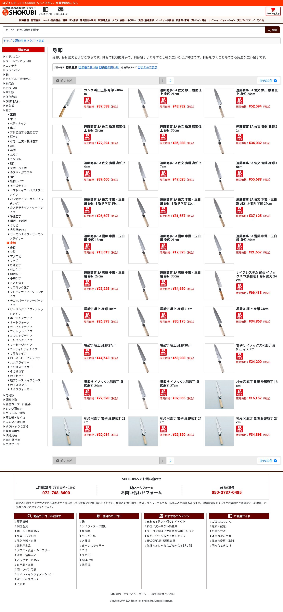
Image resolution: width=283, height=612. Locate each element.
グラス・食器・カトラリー (124, 20)
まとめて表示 (149, 67)
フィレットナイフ (21, 331)
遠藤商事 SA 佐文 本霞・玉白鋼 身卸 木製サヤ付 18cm (104, 201)
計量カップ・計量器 (18, 404)
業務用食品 (104, 20)
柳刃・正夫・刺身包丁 (24, 141)
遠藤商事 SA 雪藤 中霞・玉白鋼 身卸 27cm (104, 274)
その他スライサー (21, 367)
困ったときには (221, 545)
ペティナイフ (18, 123)
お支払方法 (219, 531)
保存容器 (11, 97)
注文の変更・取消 (223, 540)
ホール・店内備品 (52, 20)
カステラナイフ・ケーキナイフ (26, 209)
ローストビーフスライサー (26, 358)
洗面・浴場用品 (146, 20)
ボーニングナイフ (21, 318)
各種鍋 (86, 540)
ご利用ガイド (239, 516)
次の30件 (268, 80)
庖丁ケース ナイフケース (25, 380)
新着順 (73, 67)
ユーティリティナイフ (23, 349)
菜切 (13, 150)
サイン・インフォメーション (221, 20)
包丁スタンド (18, 385)
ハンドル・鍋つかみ (18, 79)
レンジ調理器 (14, 408)
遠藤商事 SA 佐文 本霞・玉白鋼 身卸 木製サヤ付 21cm (180, 201)
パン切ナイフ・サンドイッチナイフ (26, 201)
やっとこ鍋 (89, 536)
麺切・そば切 (18, 221)
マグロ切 (15, 256)
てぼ (84, 550)
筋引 (13, 163)
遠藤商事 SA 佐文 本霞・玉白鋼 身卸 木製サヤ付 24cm (256, 201)
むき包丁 (15, 265)
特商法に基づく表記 (162, 594)
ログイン (7, 3)
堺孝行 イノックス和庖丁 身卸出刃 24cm (103, 383)
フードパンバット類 (18, 61)
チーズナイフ (18, 186)
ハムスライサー (19, 362)
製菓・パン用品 (70, 20)
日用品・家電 (182, 20)
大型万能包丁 (18, 229)
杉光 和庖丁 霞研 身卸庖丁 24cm (180, 420)
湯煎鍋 (86, 565)
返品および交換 (221, 536)
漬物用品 (11, 435)
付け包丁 (15, 269)
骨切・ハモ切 (18, 168)
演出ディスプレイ (246, 20)
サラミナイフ (18, 353)
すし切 (14, 225)
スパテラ (87, 555)
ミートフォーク (19, 322)
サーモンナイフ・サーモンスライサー (26, 236)
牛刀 (13, 119)
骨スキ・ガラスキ (21, 172)
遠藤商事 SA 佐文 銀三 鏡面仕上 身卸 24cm (257, 92)
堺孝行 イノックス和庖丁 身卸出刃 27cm (179, 383)
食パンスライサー (93, 545)
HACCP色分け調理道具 (161, 540)
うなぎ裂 (15, 159)
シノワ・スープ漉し (94, 526)
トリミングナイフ (21, 340)
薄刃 (13, 146)
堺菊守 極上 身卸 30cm (176, 345)
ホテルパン (13, 56)
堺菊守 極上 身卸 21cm (176, 308)
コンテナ (11, 65)
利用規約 (115, 594)
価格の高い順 (110, 67)
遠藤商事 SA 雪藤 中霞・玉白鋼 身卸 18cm (104, 238)
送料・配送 (219, 526)
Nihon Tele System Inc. (142, 601)
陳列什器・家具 (88, 20)
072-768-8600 (56, 493)
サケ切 (14, 260)
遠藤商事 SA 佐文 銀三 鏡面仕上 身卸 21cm (180, 92)
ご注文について (221, 521)
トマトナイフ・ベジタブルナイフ (26, 192)
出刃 (13, 128)
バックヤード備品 (165, 20)
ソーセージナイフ (21, 344)
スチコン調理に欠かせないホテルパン (170, 531)
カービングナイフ (21, 327)
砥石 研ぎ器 (13, 440)
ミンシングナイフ (21, 336)
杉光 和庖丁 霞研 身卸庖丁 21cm (104, 420)
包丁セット (17, 376)
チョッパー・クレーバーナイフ (26, 302)
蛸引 (13, 177)
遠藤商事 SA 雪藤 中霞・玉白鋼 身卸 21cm (180, 238)
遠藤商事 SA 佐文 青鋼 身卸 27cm (180, 164)
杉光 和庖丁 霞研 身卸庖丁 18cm (256, 383)
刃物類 (10, 395)
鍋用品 (10, 83)
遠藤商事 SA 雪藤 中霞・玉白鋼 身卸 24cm (256, 238)
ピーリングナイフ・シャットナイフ (26, 311)
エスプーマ (12, 444)
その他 (260, 20)
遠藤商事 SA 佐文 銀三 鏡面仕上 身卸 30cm (180, 128)
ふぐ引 (14, 154)
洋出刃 (14, 136)
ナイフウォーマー (21, 389)
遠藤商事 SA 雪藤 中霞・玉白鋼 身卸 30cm (180, 274)
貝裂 (13, 251)
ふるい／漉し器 (15, 422)
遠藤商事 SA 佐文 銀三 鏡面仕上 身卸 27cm (104, 128)
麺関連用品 (12, 431)
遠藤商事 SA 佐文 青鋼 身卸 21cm (256, 128)
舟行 (13, 247)
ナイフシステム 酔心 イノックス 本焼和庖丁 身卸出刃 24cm (256, 276)
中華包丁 (15, 278)
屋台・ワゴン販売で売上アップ (166, 536)
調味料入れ (12, 101)
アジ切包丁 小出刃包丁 (24, 132)
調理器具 (35, 20)
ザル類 (10, 92)
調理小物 (11, 399)
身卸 (41, 40)
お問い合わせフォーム (141, 492)
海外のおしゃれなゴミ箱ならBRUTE (169, 545)
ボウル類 (11, 88)
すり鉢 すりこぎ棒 (17, 426)
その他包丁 (17, 371)
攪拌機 (86, 531)
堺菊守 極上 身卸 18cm (100, 308)
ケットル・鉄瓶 (15, 413)
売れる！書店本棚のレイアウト (166, 521)
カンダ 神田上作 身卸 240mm (103, 92)
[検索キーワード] (134, 29)
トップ (7, 40)
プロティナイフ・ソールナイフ (26, 294)
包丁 (32, 40)
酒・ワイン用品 (198, 20)
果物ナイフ (17, 181)
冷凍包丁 (15, 216)
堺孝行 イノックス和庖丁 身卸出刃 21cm (256, 347)
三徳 (13, 114)
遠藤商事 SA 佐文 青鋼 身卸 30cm (256, 164)
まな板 (10, 105)
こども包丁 (17, 283)
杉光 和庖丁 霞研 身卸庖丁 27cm (256, 420)
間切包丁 (15, 274)
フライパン (13, 70)
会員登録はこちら (67, 3)
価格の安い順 (89, 67)
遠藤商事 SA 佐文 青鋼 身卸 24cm (104, 164)
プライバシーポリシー (136, 594)
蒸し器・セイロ (15, 417)
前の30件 (64, 80)
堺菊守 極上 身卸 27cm (100, 345)
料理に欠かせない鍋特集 (162, 526)
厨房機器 (24, 20)
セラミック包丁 (19, 287)
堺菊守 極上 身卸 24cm (252, 308)
